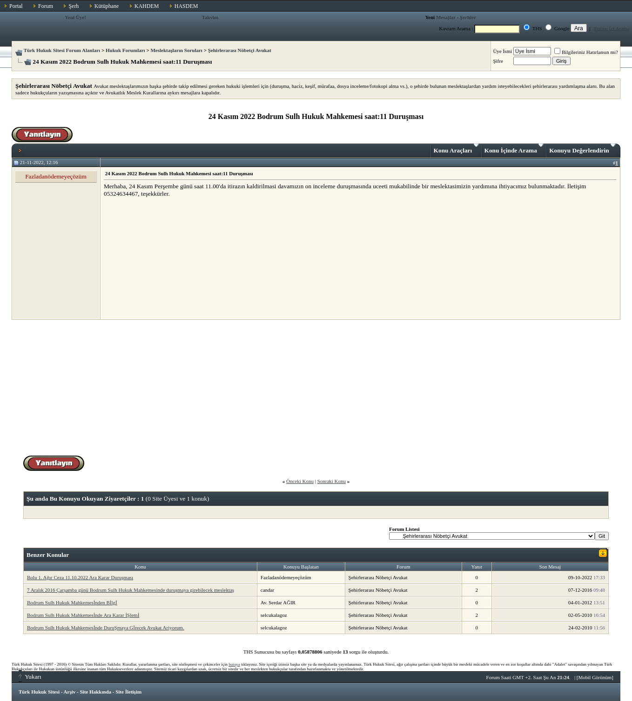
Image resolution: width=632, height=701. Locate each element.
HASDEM (186, 6)
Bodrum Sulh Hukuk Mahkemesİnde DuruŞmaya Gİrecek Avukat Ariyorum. (105, 627)
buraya (234, 664)
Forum (45, 6)
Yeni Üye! (75, 17)
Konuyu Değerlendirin (582, 149)
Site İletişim (128, 691)
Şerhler (468, 17)
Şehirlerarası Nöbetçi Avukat (239, 50)
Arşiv (70, 691)
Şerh (73, 6)
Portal (16, 6)
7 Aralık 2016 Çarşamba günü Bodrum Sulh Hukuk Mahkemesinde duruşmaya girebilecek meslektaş (130, 590)
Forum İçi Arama (612, 28)
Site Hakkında (95, 691)
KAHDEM (146, 6)
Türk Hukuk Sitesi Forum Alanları (62, 50)
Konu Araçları (456, 149)
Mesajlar (446, 17)
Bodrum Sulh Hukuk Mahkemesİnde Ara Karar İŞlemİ (83, 615)
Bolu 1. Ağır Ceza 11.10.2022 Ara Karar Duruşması (80, 577)
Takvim (210, 17)
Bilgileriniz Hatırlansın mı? (586, 52)
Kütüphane (106, 6)
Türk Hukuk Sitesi (39, 691)
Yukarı (30, 676)
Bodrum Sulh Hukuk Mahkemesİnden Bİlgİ (72, 602)
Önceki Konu (300, 481)
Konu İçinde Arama (514, 149)
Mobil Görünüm (595, 677)
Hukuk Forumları (125, 50)
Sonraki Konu (331, 481)
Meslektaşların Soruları (176, 50)
